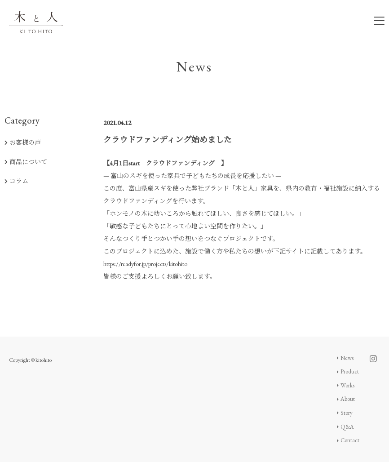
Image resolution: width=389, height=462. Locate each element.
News (345, 358)
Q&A (345, 427)
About (346, 399)
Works (346, 385)
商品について (25, 162)
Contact (348, 440)
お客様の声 (22, 142)
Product (348, 371)
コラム (16, 181)
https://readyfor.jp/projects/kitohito (145, 264)
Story (345, 413)
